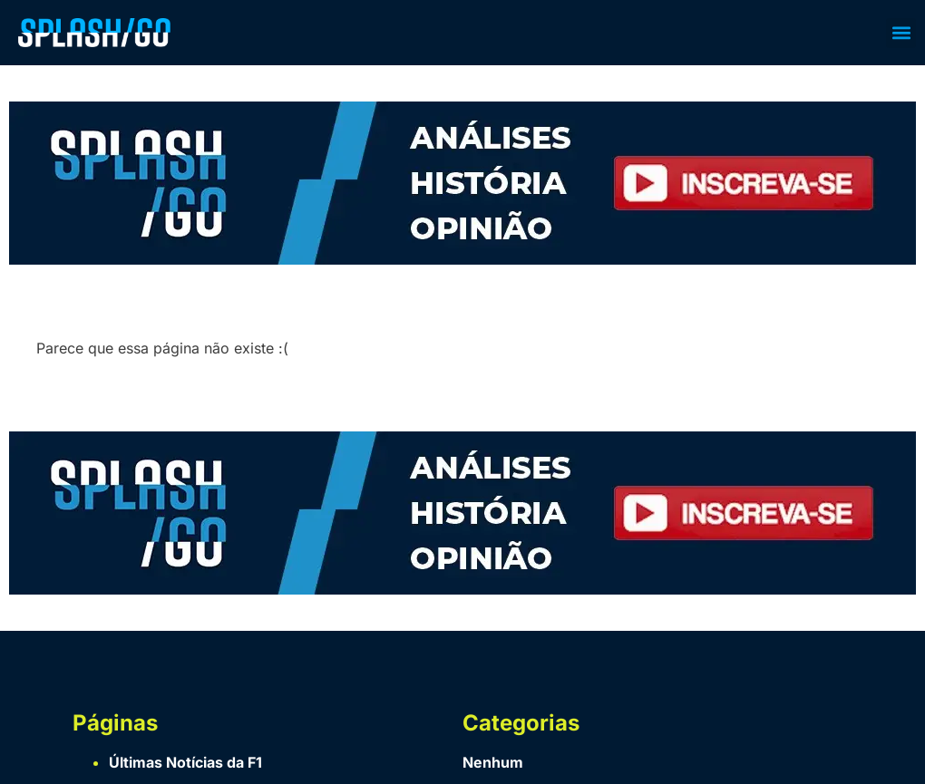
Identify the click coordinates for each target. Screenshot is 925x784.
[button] (901, 33)
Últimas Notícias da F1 (185, 762)
